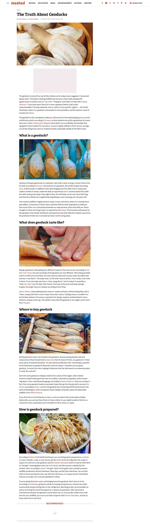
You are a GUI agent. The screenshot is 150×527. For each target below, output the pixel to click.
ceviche (86, 457)
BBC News (62, 210)
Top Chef (48, 102)
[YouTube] (106, 3)
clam (21, 189)
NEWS (53, 3)
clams (34, 207)
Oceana (47, 120)
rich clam (27, 284)
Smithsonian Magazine (42, 123)
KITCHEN (78, 3)
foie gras (26, 303)
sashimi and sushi (61, 463)
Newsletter (136, 3)
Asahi (43, 468)
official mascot (36, 393)
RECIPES (32, 3)
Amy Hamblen (34, 19)
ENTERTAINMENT (65, 3)
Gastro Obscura (25, 291)
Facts (19, 10)
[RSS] (126, 3)
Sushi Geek (53, 465)
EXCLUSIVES (43, 3)
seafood (55, 397)
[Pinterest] (118, 3)
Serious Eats (49, 360)
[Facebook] (102, 3)
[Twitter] (110, 3)
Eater (31, 113)
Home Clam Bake (72, 495)
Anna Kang (22, 19)
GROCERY (88, 3)
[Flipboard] (122, 3)
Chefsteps (34, 484)
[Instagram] (114, 3)
